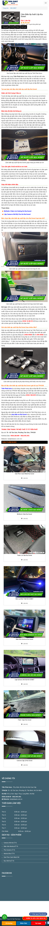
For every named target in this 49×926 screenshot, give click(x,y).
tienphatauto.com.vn (16, 799)
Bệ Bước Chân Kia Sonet (24, 506)
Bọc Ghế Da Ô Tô (9, 861)
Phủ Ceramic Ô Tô (9, 850)
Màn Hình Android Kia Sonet (24, 631)
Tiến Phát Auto (7, 787)
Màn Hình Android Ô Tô (11, 846)
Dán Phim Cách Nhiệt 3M (11, 857)
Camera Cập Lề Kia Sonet (24, 752)
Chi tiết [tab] (12, 27)
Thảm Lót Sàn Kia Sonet (24, 547)
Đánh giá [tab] (23, 27)
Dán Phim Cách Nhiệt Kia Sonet (24, 466)
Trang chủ (5, 8)
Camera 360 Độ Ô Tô (10, 843)
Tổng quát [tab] (5, 27)
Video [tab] (17, 27)
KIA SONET (13, 8)
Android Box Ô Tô (9, 853)
